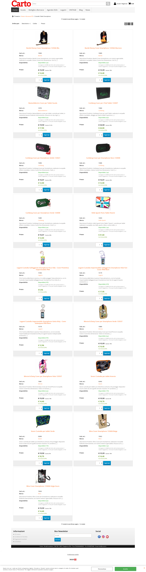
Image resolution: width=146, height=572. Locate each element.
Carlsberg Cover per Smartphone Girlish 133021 (42, 158)
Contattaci (18, 542)
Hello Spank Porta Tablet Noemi (103, 213)
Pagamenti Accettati (21, 539)
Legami (63, 10)
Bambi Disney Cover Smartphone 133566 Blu (42, 48)
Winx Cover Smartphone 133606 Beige (103, 432)
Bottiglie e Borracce (36, 10)
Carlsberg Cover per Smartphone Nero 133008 (103, 158)
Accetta (125, 569)
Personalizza (102, 569)
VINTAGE (72, 10)
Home (15, 10)
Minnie (100, 329)
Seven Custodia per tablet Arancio (103, 377)
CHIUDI (144, 568)
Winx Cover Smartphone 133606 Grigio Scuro (42, 486)
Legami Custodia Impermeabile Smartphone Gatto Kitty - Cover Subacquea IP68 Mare (43, 323)
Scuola (23, 10)
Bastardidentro (42, 111)
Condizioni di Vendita (21, 537)
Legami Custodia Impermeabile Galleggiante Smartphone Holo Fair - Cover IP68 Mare (103, 269)
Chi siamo (17, 535)
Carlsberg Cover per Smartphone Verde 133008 (43, 213)
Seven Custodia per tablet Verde (43, 432)
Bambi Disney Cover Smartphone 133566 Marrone (103, 48)
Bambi (40, 56)
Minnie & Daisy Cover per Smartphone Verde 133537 (103, 322)
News (87, 10)
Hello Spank (102, 221)
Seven (100, 384)
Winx (99, 439)
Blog (80, 10)
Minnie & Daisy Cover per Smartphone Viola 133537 (43, 377)
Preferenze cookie (73, 555)
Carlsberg (101, 111)
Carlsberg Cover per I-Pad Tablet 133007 (103, 103)
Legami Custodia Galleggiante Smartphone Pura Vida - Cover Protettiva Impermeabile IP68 (43, 269)
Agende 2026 (52, 10)
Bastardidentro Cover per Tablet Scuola (42, 103)
